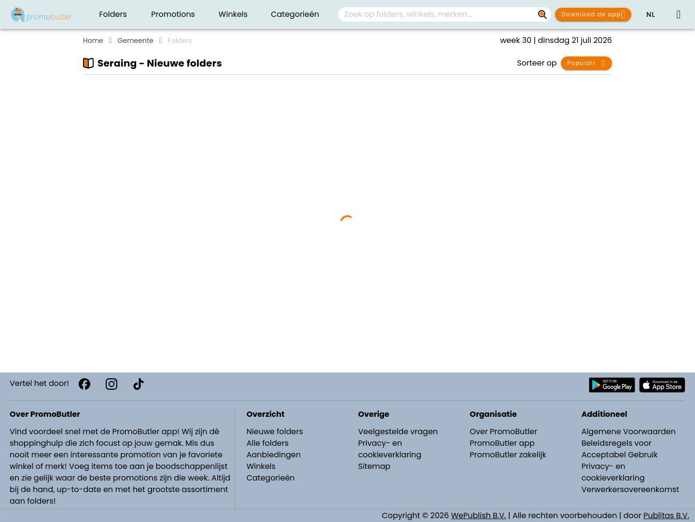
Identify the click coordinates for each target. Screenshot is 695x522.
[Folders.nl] (41, 14)
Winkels (261, 466)
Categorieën (271, 477)
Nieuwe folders (275, 431)
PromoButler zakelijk (508, 454)
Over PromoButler (503, 431)
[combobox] (444, 14)
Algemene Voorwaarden (629, 431)
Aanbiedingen (274, 454)
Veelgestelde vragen (398, 431)
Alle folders (268, 443)
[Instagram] (111, 384)
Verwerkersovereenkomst (631, 489)
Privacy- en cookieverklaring (389, 449)
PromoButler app (502, 443)
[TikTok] (138, 384)
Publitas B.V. (666, 515)
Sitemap (374, 466)
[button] (650, 14)
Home (93, 40)
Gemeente (135, 40)
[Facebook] (84, 384)
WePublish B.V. (478, 515)
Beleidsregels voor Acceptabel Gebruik (620, 449)
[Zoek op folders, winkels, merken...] (542, 14)
